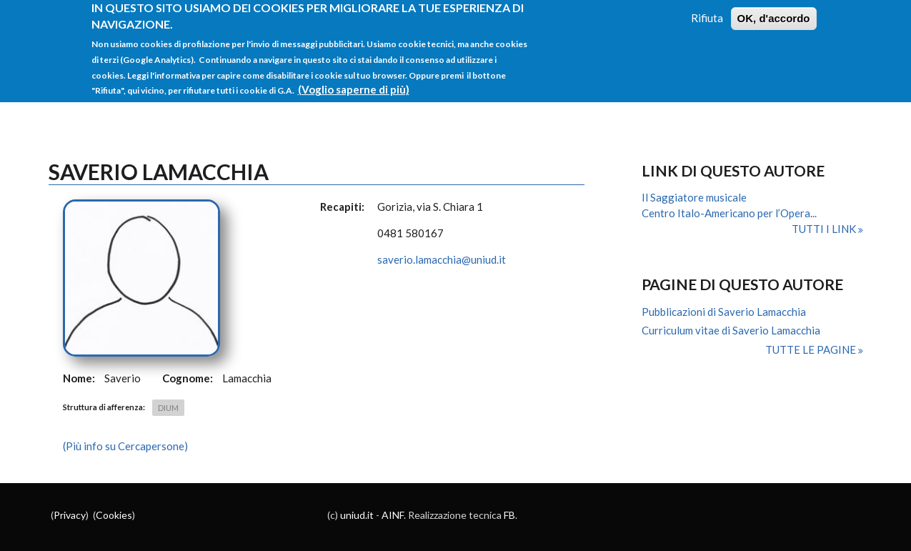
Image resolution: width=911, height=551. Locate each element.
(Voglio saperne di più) (353, 83)
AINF (393, 515)
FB (509, 515)
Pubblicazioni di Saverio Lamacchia (724, 311)
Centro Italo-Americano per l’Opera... (729, 213)
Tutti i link (825, 228)
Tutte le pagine (811, 349)
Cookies (114, 515)
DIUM (168, 407)
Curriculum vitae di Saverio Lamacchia (731, 330)
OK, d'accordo (773, 12)
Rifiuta (707, 12)
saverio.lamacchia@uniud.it (441, 259)
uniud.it (357, 515)
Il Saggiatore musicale (694, 197)
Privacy (70, 515)
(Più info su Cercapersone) (125, 446)
